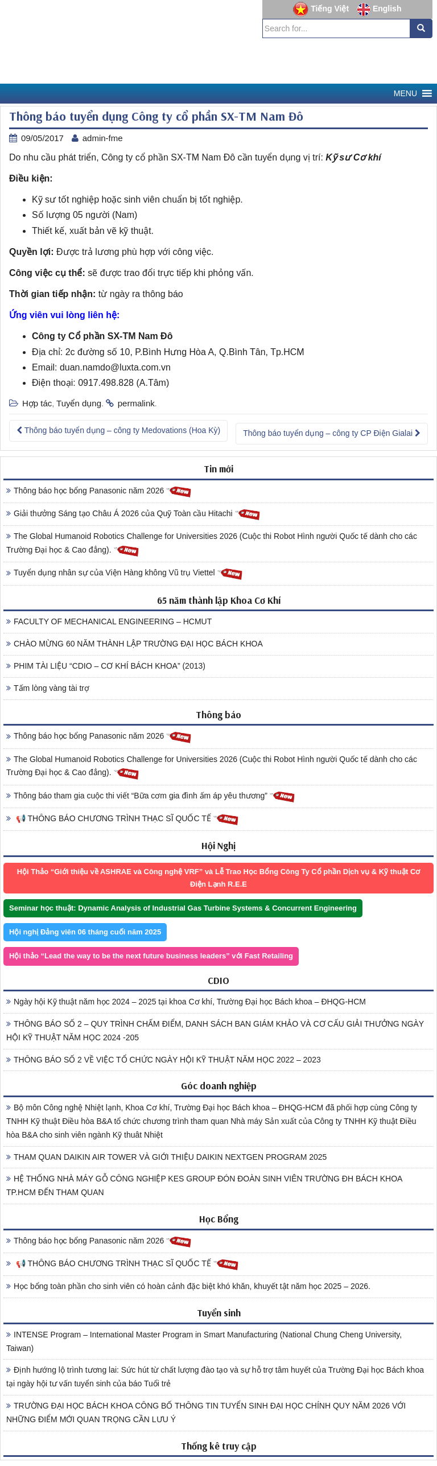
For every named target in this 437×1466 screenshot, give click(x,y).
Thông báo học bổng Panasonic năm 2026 (99, 491)
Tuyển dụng (78, 403)
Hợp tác (37, 403)
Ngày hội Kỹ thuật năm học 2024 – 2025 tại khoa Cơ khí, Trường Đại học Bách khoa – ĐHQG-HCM (186, 1001)
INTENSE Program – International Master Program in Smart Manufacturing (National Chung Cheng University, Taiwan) (204, 1341)
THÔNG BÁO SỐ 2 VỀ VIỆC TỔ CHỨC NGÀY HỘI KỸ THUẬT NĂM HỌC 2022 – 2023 (163, 1059)
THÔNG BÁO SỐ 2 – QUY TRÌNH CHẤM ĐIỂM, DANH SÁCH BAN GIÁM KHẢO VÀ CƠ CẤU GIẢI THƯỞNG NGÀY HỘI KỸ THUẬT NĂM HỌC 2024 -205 (215, 1030)
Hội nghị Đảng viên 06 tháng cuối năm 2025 (85, 932)
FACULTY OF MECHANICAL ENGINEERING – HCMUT (109, 621)
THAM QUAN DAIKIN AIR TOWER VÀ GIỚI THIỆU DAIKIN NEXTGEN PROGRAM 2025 (166, 1157)
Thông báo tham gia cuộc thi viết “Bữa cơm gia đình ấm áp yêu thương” (150, 796)
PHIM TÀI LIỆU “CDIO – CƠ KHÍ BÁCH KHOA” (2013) (105, 665)
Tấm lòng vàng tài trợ (47, 688)
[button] (405, 94)
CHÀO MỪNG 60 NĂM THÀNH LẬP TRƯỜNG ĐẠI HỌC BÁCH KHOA (134, 643)
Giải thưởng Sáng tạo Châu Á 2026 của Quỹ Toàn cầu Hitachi (133, 514)
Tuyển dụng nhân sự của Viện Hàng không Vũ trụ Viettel (124, 573)
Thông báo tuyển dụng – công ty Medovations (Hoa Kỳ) (118, 430)
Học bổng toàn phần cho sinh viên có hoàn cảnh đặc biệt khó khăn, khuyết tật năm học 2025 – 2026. (188, 1286)
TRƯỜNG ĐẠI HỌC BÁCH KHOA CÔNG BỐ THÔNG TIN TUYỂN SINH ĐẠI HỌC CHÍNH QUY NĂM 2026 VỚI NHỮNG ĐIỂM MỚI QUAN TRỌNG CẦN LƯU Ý (206, 1412)
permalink (136, 403)
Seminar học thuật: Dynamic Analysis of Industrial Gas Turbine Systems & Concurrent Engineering (183, 908)
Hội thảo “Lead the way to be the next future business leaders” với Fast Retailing (151, 956)
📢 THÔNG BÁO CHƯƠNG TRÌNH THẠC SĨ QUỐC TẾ (122, 819)
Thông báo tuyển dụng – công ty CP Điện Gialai (331, 433)
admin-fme (103, 138)
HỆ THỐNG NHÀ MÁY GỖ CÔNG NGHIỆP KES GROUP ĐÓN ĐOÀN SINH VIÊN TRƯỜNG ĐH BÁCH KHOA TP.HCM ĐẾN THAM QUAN (204, 1185)
